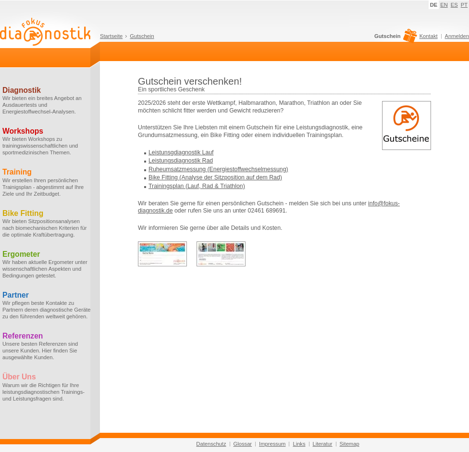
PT (464, 5)
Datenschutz (211, 444)
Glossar (243, 444)
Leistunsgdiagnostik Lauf (181, 152)
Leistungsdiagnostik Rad (180, 160)
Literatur (323, 444)
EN (444, 5)
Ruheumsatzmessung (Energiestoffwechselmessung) (218, 169)
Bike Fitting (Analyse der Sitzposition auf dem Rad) (215, 177)
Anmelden (457, 36)
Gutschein (142, 36)
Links (299, 444)
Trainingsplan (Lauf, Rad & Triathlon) (196, 186)
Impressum (272, 444)
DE (434, 5)
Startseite (111, 36)
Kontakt (429, 36)
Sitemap (349, 444)
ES (454, 5)
